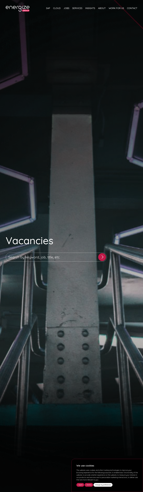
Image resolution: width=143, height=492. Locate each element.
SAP (48, 8)
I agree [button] (80, 485)
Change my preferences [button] (103, 485)
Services (77, 8)
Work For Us (116, 8)
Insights (90, 8)
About (102, 8)
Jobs (66, 8)
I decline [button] (89, 485)
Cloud (57, 8)
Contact (132, 8)
